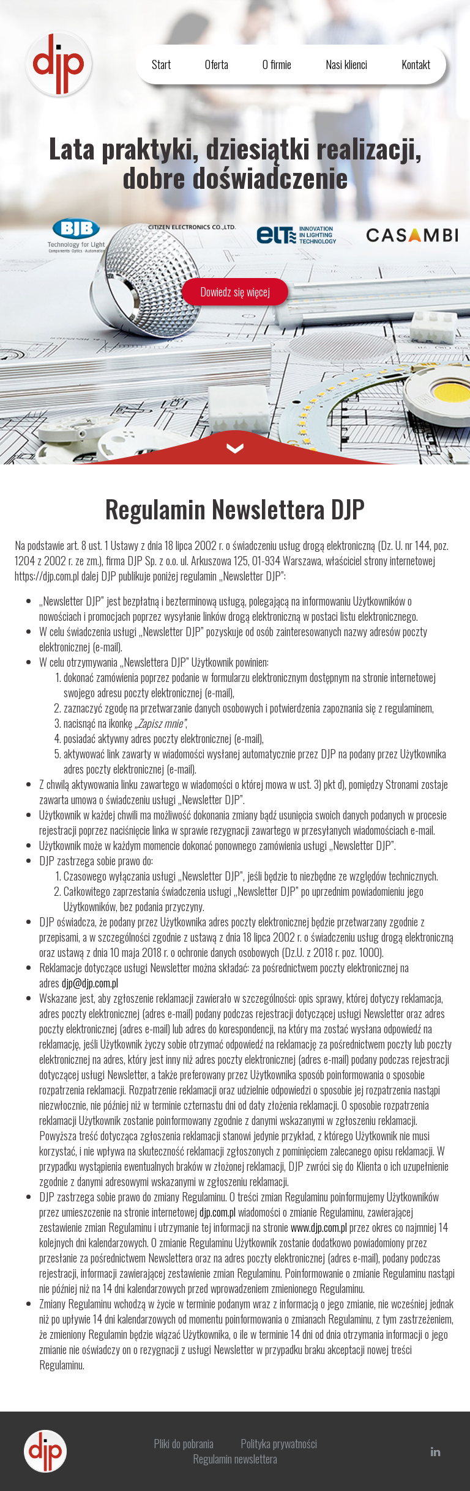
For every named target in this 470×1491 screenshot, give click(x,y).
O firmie (277, 64)
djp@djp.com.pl (90, 983)
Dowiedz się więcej (235, 291)
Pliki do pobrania (184, 1443)
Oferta (216, 64)
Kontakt (415, 64)
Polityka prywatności (279, 1443)
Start (161, 64)
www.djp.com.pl (319, 1227)
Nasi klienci (346, 64)
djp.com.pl (218, 1212)
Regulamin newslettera (235, 1459)
